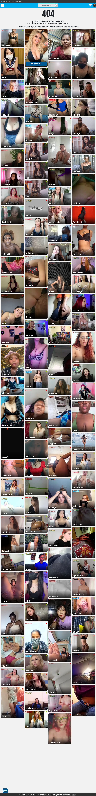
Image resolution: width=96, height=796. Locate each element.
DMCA (5, 791)
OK (74, 794)
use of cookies (66, 795)
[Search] (56, 5)
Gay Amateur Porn (16, 1)
